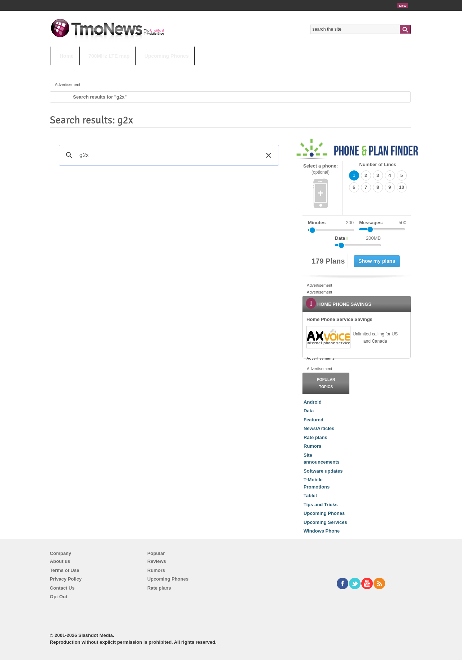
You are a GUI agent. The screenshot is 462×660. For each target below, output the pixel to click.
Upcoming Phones (166, 56)
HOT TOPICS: (69, 70)
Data (309, 410)
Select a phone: (320, 169)
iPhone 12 (134, 70)
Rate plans (315, 437)
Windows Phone (322, 531)
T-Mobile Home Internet (294, 70)
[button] (268, 155)
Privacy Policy (66, 579)
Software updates (323, 471)
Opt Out (58, 596)
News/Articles (319, 428)
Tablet (310, 495)
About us (60, 561)
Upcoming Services (325, 522)
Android (313, 402)
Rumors (312, 446)
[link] (328, 337)
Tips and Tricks (320, 504)
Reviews (156, 561)
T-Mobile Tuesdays (228, 70)
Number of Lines (377, 164)
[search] (167, 155)
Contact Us (62, 588)
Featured (313, 419)
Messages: (382, 222)
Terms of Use (64, 570)
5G (100, 70)
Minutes (317, 222)
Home (67, 56)
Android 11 (176, 70)
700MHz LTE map (109, 56)
